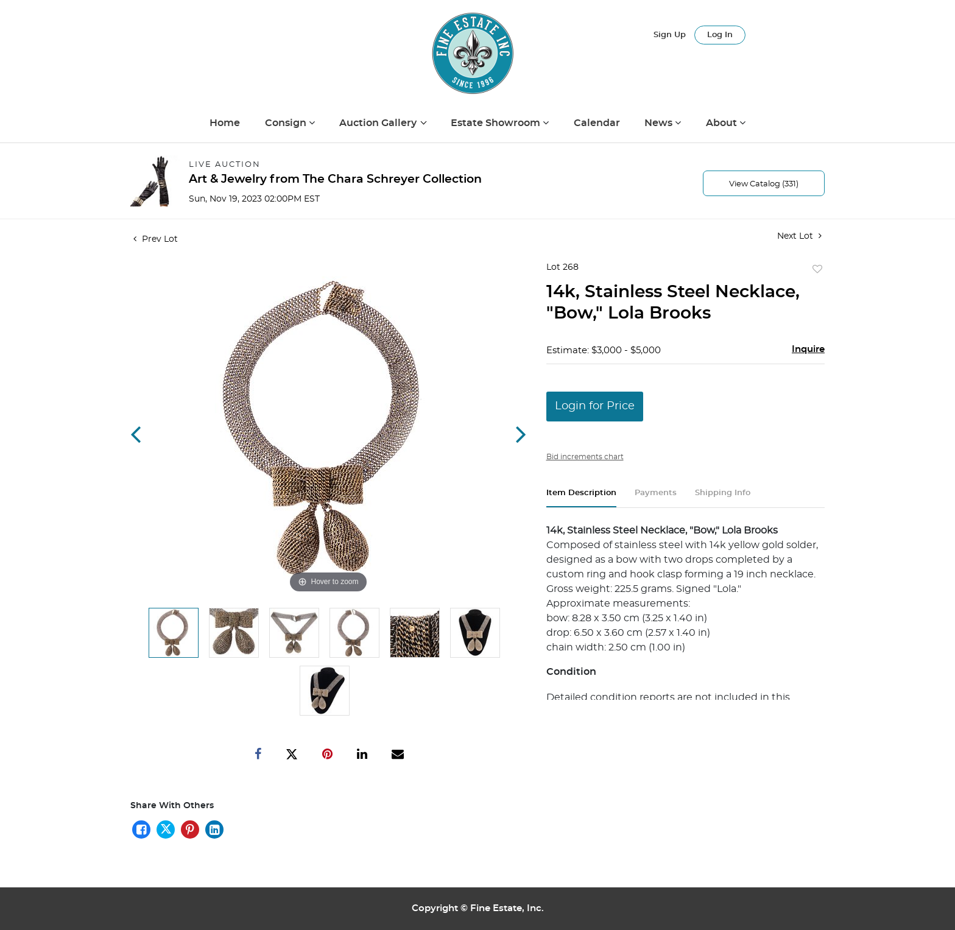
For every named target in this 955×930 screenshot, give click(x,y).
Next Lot (799, 236)
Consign (287, 123)
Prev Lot (155, 239)
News (659, 123)
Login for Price (595, 406)
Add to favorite (817, 270)
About (722, 123)
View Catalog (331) (763, 184)
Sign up (670, 35)
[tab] (581, 497)
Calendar (597, 123)
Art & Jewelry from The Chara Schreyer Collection (335, 179)
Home (225, 123)
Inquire (808, 349)
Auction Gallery (379, 123)
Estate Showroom (497, 123)
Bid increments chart (585, 456)
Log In (720, 35)
